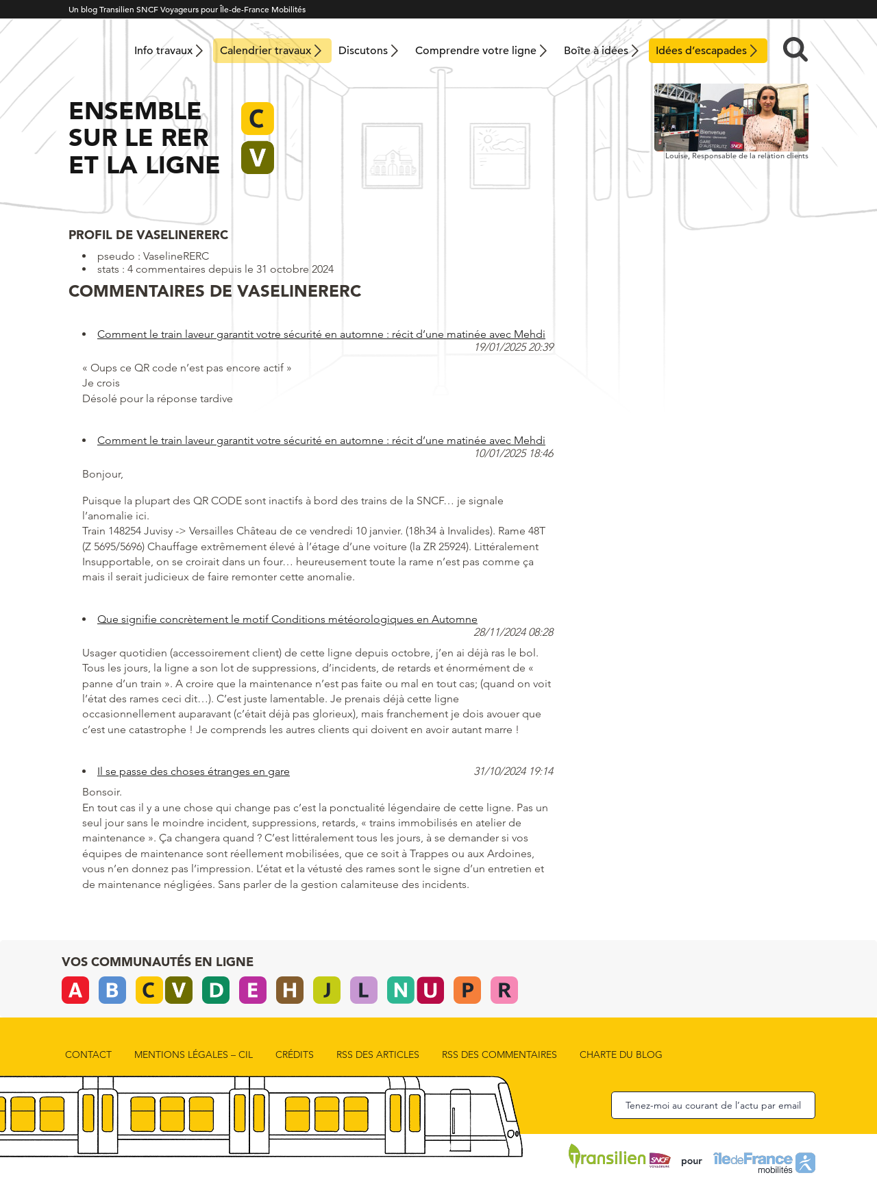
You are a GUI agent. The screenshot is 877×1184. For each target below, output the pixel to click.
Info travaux (163, 51)
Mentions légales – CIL (193, 1054)
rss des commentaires (499, 1054)
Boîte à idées (596, 51)
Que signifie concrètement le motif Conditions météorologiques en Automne (287, 619)
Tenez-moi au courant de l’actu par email (713, 1105)
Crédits (294, 1054)
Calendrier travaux (265, 51)
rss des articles (377, 1054)
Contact (88, 1054)
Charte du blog (621, 1054)
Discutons (363, 51)
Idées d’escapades (701, 51)
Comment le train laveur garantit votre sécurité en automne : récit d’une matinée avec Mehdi (321, 334)
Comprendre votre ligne (475, 51)
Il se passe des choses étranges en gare (193, 771)
